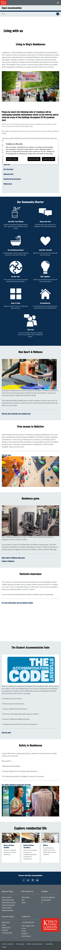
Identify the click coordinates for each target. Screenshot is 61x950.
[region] (30, 151)
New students (26, 897)
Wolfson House (8, 184)
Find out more (6, 455)
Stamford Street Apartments (12, 179)
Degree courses (6, 897)
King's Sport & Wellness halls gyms (13, 558)
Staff (23, 900)
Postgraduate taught (8, 900)
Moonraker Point (8, 174)
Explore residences (8, 561)
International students (8, 905)
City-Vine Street (8, 169)
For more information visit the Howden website (17, 603)
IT (41, 902)
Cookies (4, 947)
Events (4, 925)
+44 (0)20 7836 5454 (28, 922)
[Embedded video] (30, 620)
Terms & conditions (7, 944)
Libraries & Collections (48, 897)
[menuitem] (11, 897)
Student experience (7, 910)
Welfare (45, 845)
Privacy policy (20, 944)
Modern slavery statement (35, 944)
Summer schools (7, 907)
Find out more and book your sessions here (16, 413)
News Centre (6, 922)
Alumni (24, 902)
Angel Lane (7, 164)
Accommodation (46, 900)
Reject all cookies (34, 159)
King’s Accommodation (12, 8)
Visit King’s (5, 930)
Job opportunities (7, 933)
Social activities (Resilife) (9, 846)
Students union (6, 927)
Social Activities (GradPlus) (28, 846)
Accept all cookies (48, 159)
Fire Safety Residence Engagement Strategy (16, 784)
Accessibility (49, 944)
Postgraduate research (9, 902)
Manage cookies (12, 159)
